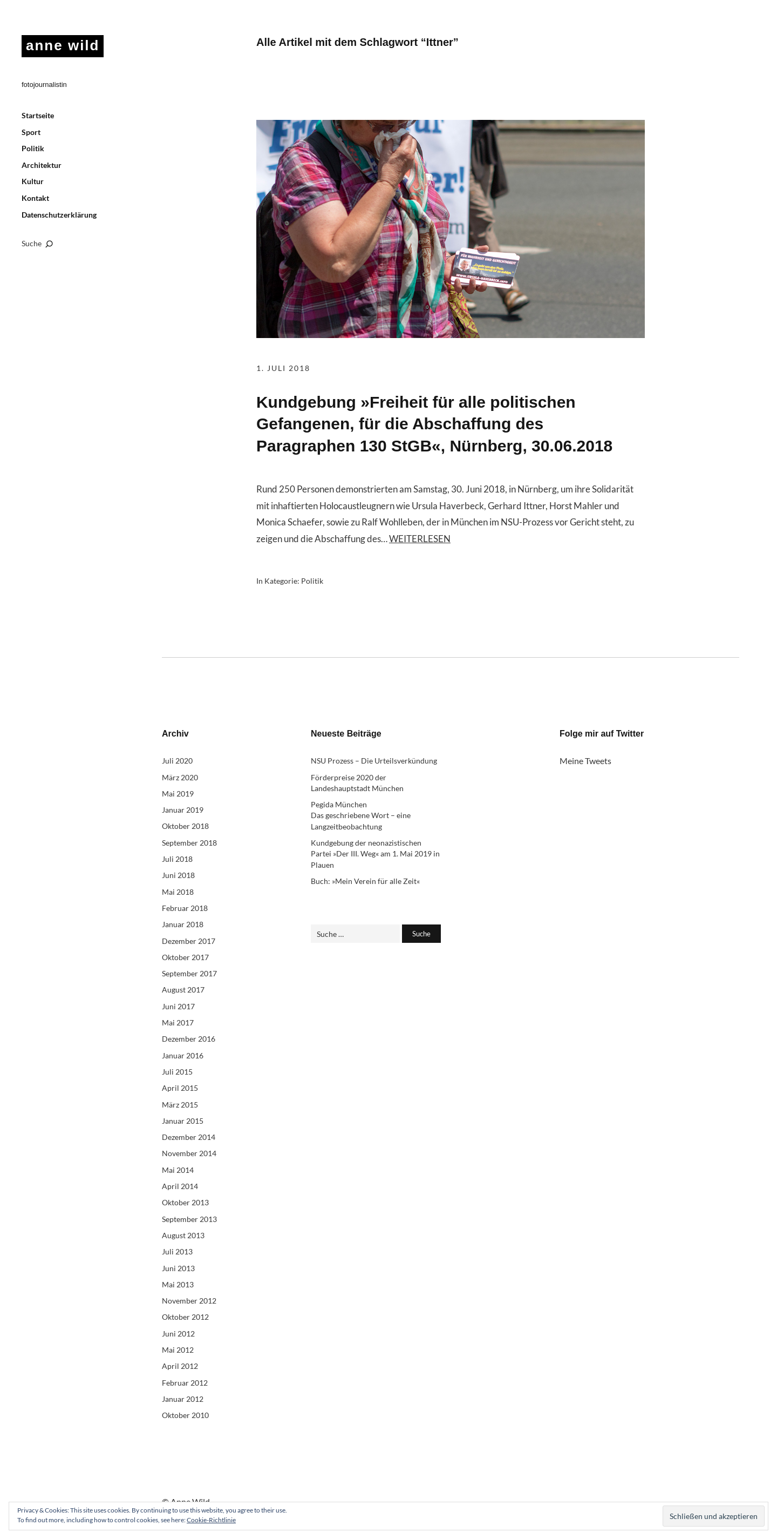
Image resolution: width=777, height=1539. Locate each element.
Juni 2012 (178, 1333)
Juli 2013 (177, 1251)
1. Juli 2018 (283, 368)
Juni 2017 (178, 1006)
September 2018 (189, 842)
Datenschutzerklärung (59, 214)
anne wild (62, 45)
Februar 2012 (185, 1382)
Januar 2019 (182, 809)
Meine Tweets (585, 760)
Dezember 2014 (188, 1137)
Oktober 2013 (185, 1202)
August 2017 (183, 989)
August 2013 (183, 1235)
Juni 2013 (178, 1268)
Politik (33, 148)
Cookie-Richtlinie (211, 1520)
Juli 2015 (177, 1071)
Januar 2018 (182, 924)
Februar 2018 (185, 908)
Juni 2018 (178, 875)
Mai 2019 (178, 793)
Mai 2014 (178, 1169)
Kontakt (35, 197)
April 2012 (180, 1366)
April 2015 (180, 1087)
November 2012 (189, 1300)
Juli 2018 (177, 858)
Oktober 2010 (185, 1415)
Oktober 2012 (185, 1316)
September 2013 (189, 1219)
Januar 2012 (182, 1398)
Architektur (42, 165)
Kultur (33, 181)
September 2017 (189, 973)
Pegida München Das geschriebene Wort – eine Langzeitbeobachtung (361, 815)
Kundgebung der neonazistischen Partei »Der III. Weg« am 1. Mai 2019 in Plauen (375, 853)
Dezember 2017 (188, 941)
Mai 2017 (178, 1022)
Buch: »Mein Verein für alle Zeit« (365, 881)
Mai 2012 (178, 1349)
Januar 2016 (182, 1055)
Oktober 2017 (185, 957)
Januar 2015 (182, 1120)
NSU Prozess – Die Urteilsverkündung (374, 760)
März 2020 (180, 777)
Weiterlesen (420, 538)
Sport (31, 132)
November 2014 (189, 1153)
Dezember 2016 (188, 1038)
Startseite (38, 115)
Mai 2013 (178, 1284)
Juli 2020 (177, 760)
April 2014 (180, 1186)
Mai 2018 (178, 891)
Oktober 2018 (185, 826)
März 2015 (180, 1104)
